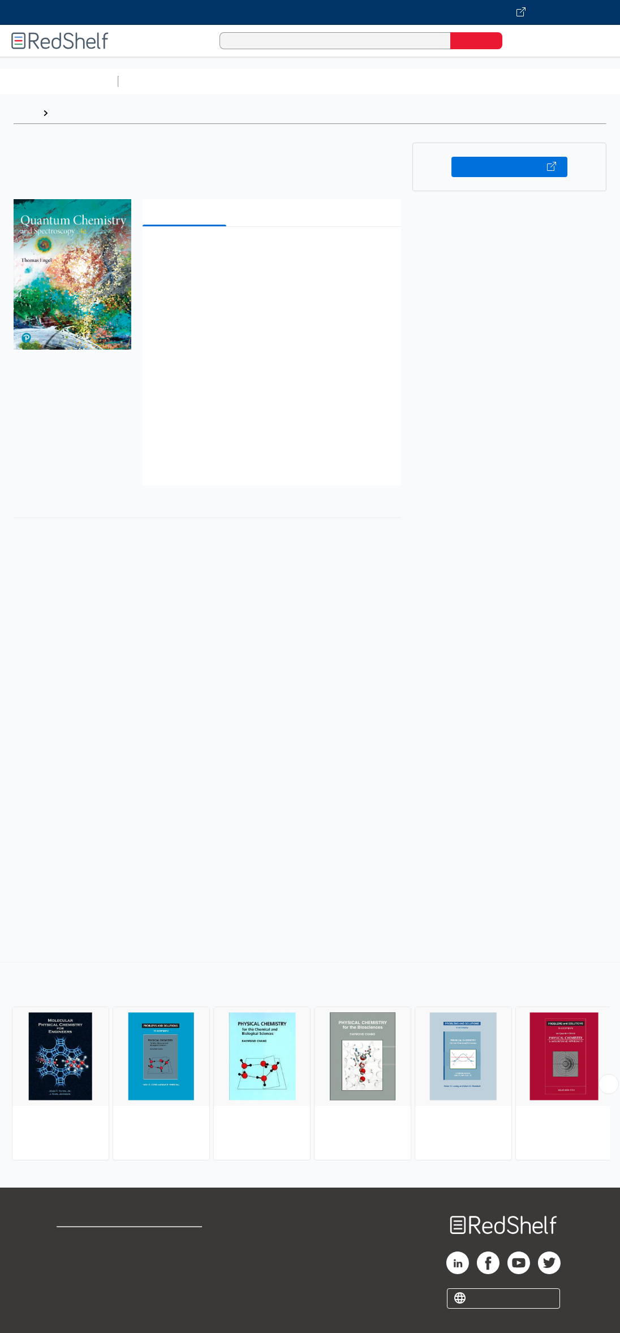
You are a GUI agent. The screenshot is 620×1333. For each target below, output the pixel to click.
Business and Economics (439, 81)
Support (74, 1258)
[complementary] (310, 1062)
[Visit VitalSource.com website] (310, 12)
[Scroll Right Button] (609, 1084)
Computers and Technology (323, 81)
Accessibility (180, 1276)
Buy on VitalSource (509, 167)
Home (25, 113)
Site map (75, 1294)
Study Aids (152, 81)
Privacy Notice (88, 1276)
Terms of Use (183, 1240)
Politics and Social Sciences (557, 81)
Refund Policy (182, 1258)
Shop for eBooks (93, 1240)
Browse (69, 113)
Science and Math (222, 81)
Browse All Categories (58, 81)
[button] (274, 252)
